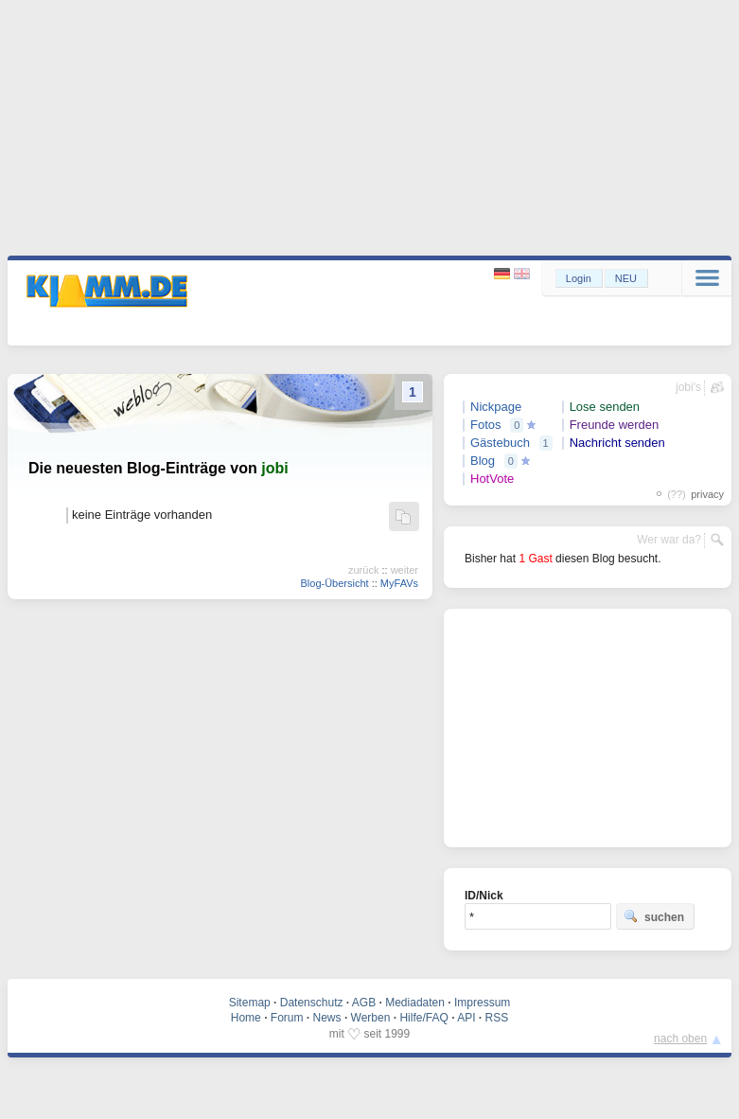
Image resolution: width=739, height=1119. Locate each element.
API (466, 1017)
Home (246, 1017)
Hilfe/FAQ (423, 1017)
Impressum (482, 1002)
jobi (274, 468)
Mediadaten (415, 1002)
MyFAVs (399, 583)
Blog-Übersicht (334, 583)
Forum (287, 1017)
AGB (364, 1002)
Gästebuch (500, 442)
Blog (482, 460)
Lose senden (605, 407)
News (327, 1017)
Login (578, 278)
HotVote (492, 478)
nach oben (680, 1038)
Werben (371, 1017)
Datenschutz (311, 1002)
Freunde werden (615, 424)
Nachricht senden (617, 442)
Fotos (485, 424)
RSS (497, 1017)
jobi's (688, 387)
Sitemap (250, 1002)
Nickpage (495, 407)
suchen (654, 916)
